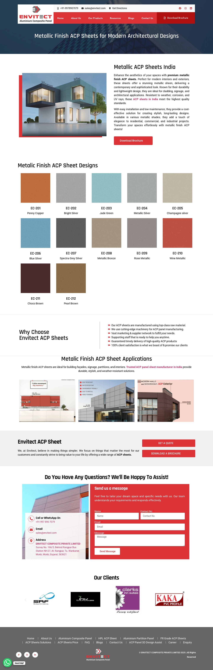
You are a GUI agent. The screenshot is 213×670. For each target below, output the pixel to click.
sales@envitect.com (46, 532)
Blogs (131, 18)
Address (41, 540)
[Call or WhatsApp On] (31, 519)
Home (60, 18)
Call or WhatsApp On (48, 518)
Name (98, 511)
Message (99, 533)
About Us (76, 18)
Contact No (146, 511)
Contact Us (147, 18)
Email (39, 529)
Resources (115, 18)
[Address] (31, 541)
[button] (25, 600)
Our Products (95, 18)
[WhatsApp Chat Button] (7, 662)
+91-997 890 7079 (45, 521)
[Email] (31, 530)
